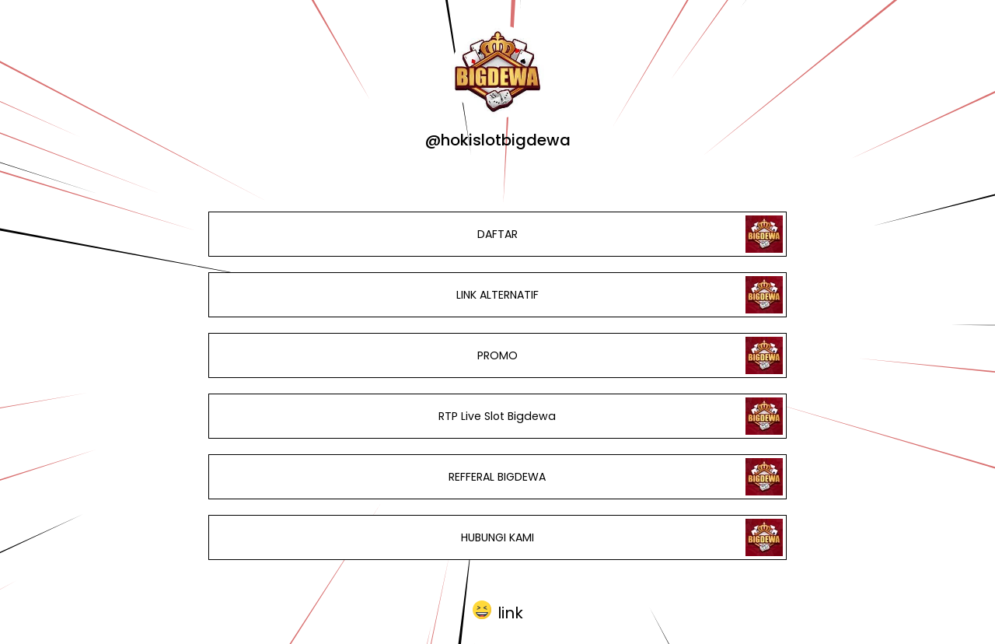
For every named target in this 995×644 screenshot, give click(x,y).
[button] (497, 610)
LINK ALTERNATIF (497, 295)
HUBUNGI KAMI (497, 537)
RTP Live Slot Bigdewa (497, 416)
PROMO (497, 355)
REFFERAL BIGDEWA (497, 477)
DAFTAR (497, 234)
